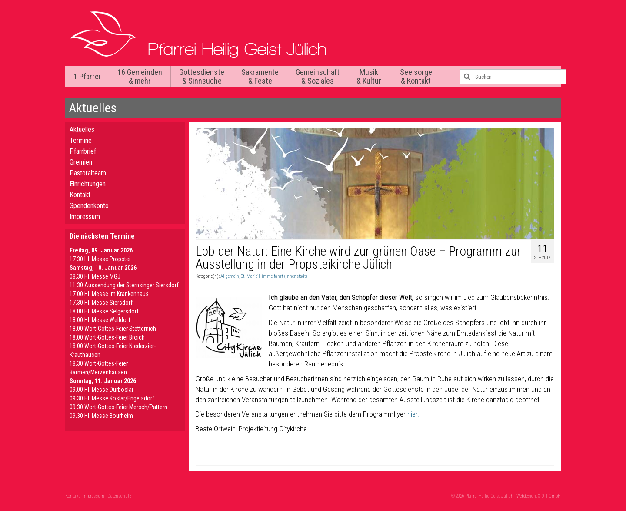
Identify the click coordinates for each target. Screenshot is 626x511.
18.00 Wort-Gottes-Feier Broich (107, 337)
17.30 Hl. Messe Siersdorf (101, 302)
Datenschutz (119, 496)
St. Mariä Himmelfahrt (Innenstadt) (274, 276)
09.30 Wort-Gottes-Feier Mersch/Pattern (118, 406)
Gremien (81, 162)
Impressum (85, 216)
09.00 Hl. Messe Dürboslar (101, 389)
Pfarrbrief (83, 151)
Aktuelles (82, 129)
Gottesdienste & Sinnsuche (201, 76)
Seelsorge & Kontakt (416, 76)
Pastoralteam (88, 173)
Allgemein (229, 276)
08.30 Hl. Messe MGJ (95, 276)
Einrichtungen (88, 184)
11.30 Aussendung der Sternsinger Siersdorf (124, 285)
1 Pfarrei (86, 76)
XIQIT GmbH (549, 496)
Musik (368, 76)
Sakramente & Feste (260, 76)
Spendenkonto (89, 206)
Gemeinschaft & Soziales (318, 76)
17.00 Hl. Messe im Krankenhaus (109, 293)
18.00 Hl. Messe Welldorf (100, 319)
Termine (81, 140)
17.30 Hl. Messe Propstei (100, 259)
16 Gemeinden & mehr (139, 76)
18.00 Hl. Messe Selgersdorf (104, 311)
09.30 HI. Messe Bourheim (101, 415)
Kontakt (80, 195)
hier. (414, 414)
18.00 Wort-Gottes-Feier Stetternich (113, 328)
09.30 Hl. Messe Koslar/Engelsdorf (112, 398)
